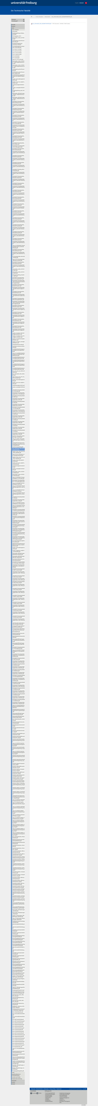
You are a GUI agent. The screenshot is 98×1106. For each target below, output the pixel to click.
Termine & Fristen (63, 1096)
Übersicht (33, 1088)
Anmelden (83, 1105)
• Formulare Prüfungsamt (64, 1101)
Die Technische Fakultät (20, 11)
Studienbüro (47, 1100)
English (77, 3)
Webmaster (46, 1088)
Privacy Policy (53, 1088)
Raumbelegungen (63, 1095)
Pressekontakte (48, 1095)
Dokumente (47, 16)
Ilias (60, 1102)
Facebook (34, 1093)
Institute (47, 1099)
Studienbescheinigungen (65, 1093)
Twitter (39, 1093)
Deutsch (82, 3)
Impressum (59, 1088)
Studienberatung (48, 1101)
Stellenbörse (48, 1097)
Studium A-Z (62, 1100)
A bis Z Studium (39, 16)
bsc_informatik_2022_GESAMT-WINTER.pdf (41, 23)
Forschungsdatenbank (50, 1093)
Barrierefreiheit (39, 1088)
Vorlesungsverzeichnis (64, 1094)
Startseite (31, 16)
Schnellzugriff (15, 21)
